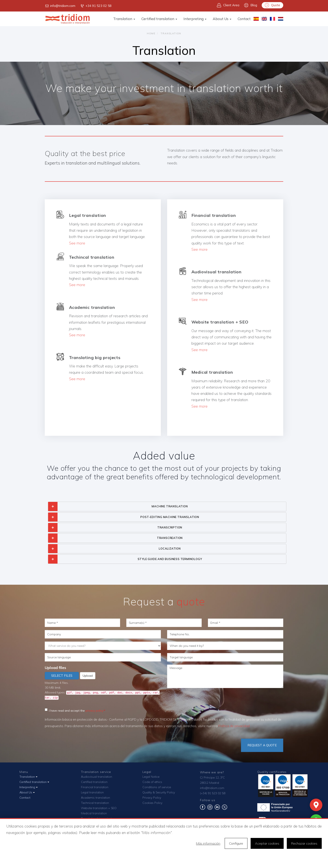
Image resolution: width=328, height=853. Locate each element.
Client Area (228, 5)
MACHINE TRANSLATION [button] (170, 506)
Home (151, 33)
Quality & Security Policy (158, 792)
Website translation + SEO (99, 808)
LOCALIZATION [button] (170, 548)
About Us (222, 19)
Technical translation (95, 803)
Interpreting (194, 19)
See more (77, 243)
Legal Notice (150, 777)
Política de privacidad (234, 726)
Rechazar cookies (304, 843)
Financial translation (94, 787)
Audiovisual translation (96, 777)
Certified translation (159, 19)
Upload (88, 676)
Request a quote (262, 745)
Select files (61, 676)
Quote (272, 5)
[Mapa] (316, 805)
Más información (208, 843)
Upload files (55, 667)
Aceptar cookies (267, 843)
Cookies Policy (152, 803)
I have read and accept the (74, 710)
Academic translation (95, 797)
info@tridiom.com (60, 6)
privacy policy (94, 710)
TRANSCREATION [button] (170, 538)
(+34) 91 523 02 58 (212, 793)
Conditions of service (156, 787)
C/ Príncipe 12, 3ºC (212, 777)
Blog (250, 5)
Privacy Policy (151, 797)
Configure (236, 843)
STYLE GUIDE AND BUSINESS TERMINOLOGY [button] (170, 559)
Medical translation (94, 813)
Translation (124, 19)
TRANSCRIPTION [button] (169, 527)
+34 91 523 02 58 (95, 6)
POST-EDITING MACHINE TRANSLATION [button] (169, 517)
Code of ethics (152, 782)
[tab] (167, 506)
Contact (244, 19)
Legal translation (92, 792)
